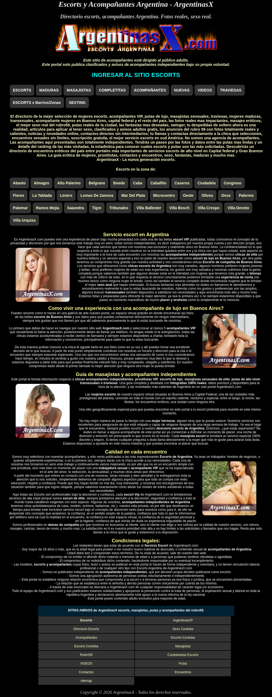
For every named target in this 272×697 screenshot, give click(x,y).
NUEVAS (181, 90)
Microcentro (164, 195)
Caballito (158, 183)
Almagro (41, 183)
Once (226, 195)
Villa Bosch (179, 208)
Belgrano (97, 183)
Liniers (66, 195)
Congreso (232, 183)
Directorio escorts (79, 16)
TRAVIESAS (230, 90)
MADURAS (49, 90)
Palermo (246, 195)
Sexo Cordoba (183, 629)
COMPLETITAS (112, 90)
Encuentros (183, 672)
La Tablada (42, 195)
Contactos (86, 672)
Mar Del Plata (133, 195)
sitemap (86, 681)
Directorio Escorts (86, 629)
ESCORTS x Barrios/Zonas (37, 102)
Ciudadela (206, 183)
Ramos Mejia (47, 208)
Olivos (207, 195)
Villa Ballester (148, 208)
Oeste (188, 195)
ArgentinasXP (183, 620)
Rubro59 (86, 655)
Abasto (19, 183)
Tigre (96, 208)
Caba (137, 183)
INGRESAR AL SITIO (136, 75)
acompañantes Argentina (130, 16)
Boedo (119, 183)
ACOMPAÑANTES (150, 90)
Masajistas (183, 646)
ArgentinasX (193, 4)
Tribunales (118, 208)
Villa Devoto (238, 208)
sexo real (201, 16)
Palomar (20, 208)
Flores (18, 195)
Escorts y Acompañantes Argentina (113, 4)
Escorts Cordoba (183, 638)
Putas (183, 663)
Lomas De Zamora (96, 195)
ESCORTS (22, 90)
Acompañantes (86, 638)
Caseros (181, 183)
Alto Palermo (68, 183)
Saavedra (75, 208)
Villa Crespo (209, 208)
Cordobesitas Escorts (182, 655)
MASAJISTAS (79, 90)
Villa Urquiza (24, 220)
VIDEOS (205, 90)
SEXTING (77, 102)
